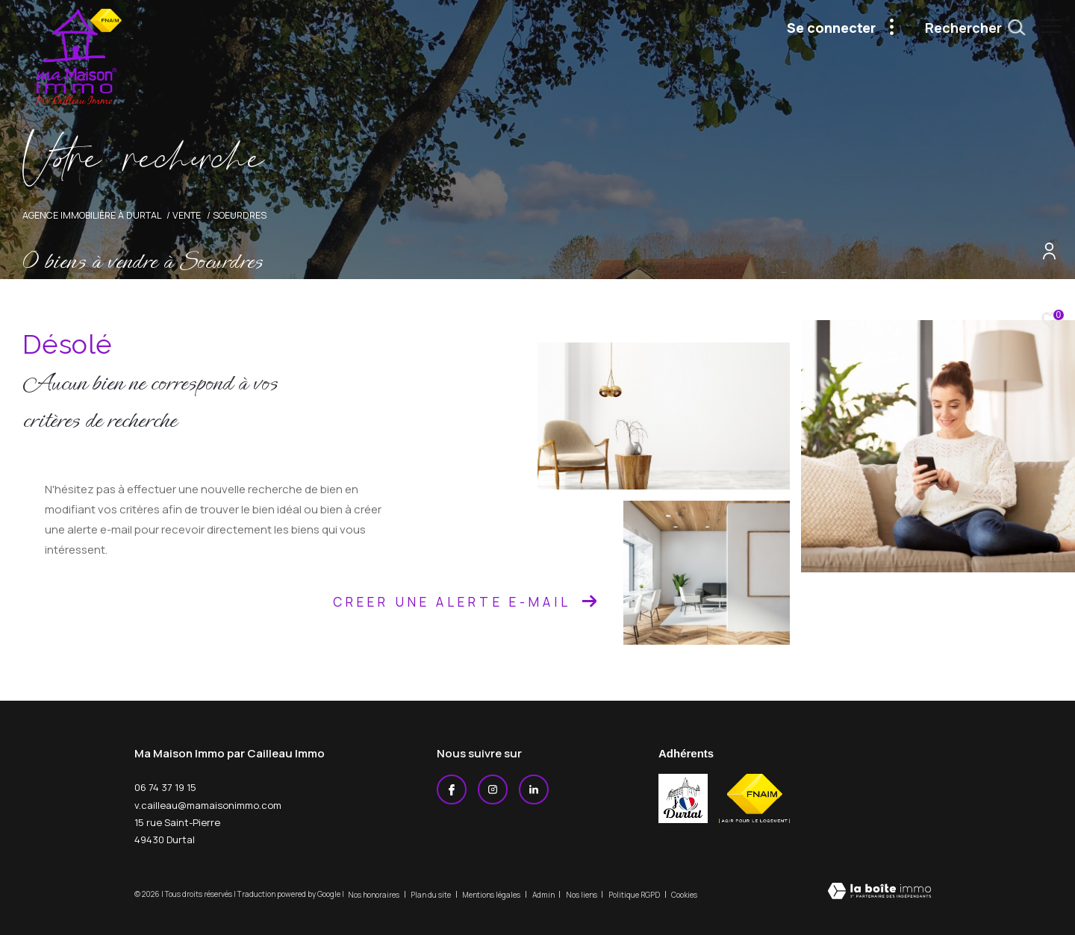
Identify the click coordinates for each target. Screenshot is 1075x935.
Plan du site (431, 894)
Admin (544, 894)
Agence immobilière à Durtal (91, 215)
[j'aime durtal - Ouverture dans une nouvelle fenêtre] (683, 798)
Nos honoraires (374, 894)
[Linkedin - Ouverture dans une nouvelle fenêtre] (534, 789)
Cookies (684, 895)
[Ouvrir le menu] (1051, 26)
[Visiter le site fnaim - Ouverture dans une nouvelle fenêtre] (754, 798)
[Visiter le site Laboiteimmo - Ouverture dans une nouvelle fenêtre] (879, 892)
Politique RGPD (634, 894)
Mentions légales (492, 894)
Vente (186, 215)
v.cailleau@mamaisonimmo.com (207, 805)
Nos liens (582, 894)
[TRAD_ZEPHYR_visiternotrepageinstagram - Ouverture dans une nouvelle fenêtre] (493, 789)
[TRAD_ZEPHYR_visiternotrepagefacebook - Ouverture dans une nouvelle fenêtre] (452, 789)
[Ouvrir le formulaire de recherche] (967, 28)
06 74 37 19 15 (165, 787)
